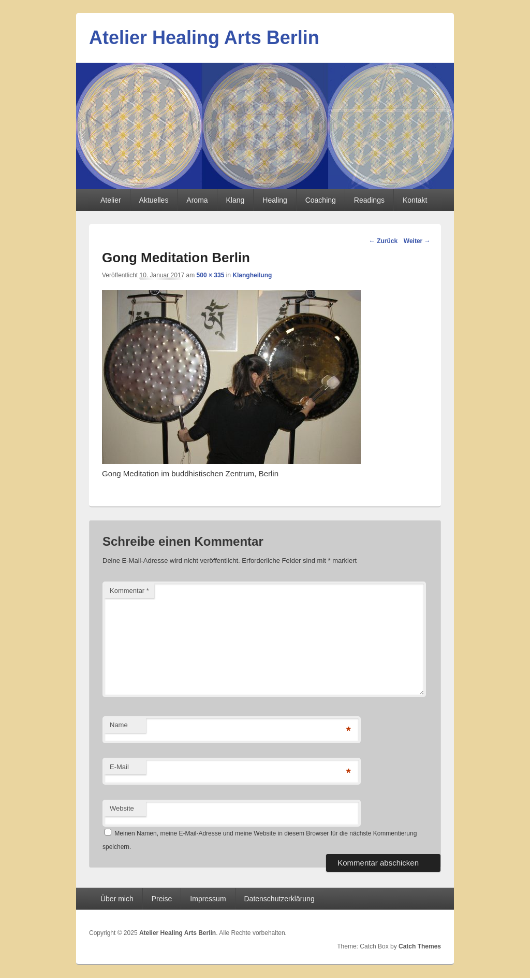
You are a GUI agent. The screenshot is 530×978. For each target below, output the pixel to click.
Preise (162, 899)
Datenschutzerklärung (279, 899)
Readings (369, 200)
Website (122, 808)
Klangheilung (252, 275)
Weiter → (417, 241)
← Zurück (383, 241)
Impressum (208, 899)
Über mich (117, 899)
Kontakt (415, 200)
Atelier (110, 200)
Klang (235, 200)
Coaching (320, 200)
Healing (274, 200)
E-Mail (119, 767)
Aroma (197, 200)
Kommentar (129, 590)
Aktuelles (154, 200)
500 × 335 (211, 275)
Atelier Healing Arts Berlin (204, 37)
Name (119, 725)
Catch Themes (420, 946)
